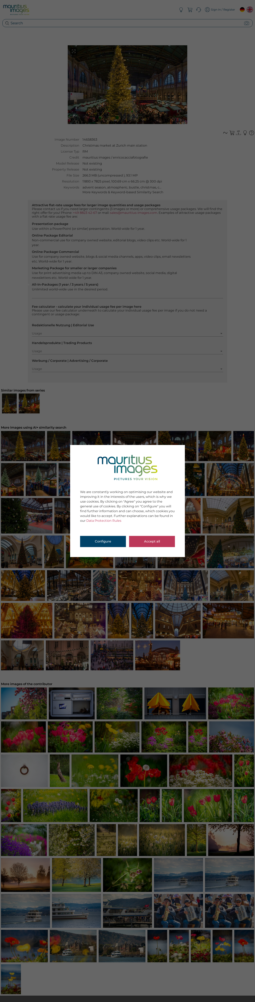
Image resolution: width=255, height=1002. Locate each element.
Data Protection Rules (103, 521)
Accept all (152, 541)
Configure (103, 541)
